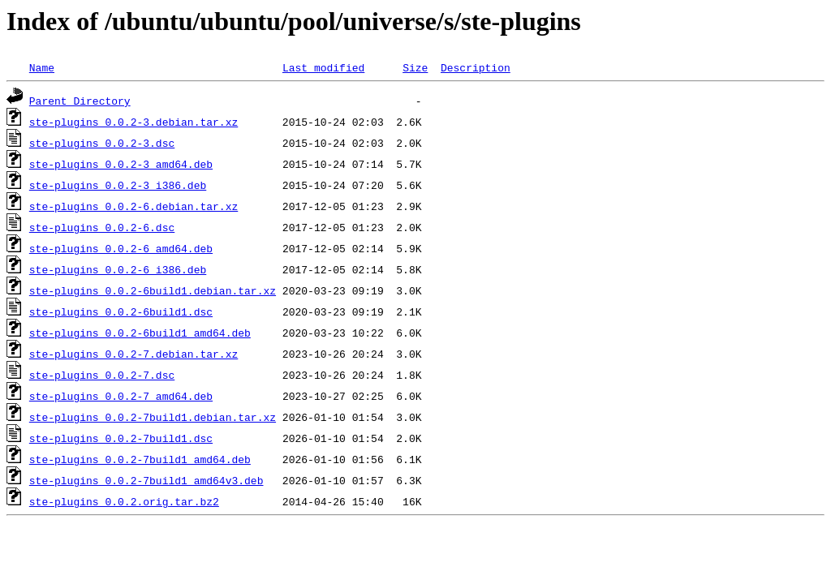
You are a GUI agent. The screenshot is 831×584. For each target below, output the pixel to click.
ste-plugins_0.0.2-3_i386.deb (117, 185)
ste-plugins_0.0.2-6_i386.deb (117, 269)
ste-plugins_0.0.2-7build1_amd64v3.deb (146, 480)
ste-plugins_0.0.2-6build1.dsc (121, 311)
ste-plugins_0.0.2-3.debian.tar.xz (133, 121)
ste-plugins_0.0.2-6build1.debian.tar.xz (152, 290)
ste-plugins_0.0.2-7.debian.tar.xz (133, 353)
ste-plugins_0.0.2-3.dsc (101, 142)
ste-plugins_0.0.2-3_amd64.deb (121, 164)
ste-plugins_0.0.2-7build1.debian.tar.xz (152, 417)
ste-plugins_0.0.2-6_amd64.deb (121, 248)
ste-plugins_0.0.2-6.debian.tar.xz (133, 206)
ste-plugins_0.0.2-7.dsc (101, 374)
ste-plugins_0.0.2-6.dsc (101, 227)
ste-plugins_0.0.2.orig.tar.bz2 (124, 501)
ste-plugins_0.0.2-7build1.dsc (121, 438)
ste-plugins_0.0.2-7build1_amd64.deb (140, 459)
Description (475, 67)
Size (415, 67)
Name (41, 67)
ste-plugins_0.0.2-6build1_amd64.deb (140, 332)
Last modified (323, 67)
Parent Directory (80, 100)
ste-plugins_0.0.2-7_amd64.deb (121, 396)
